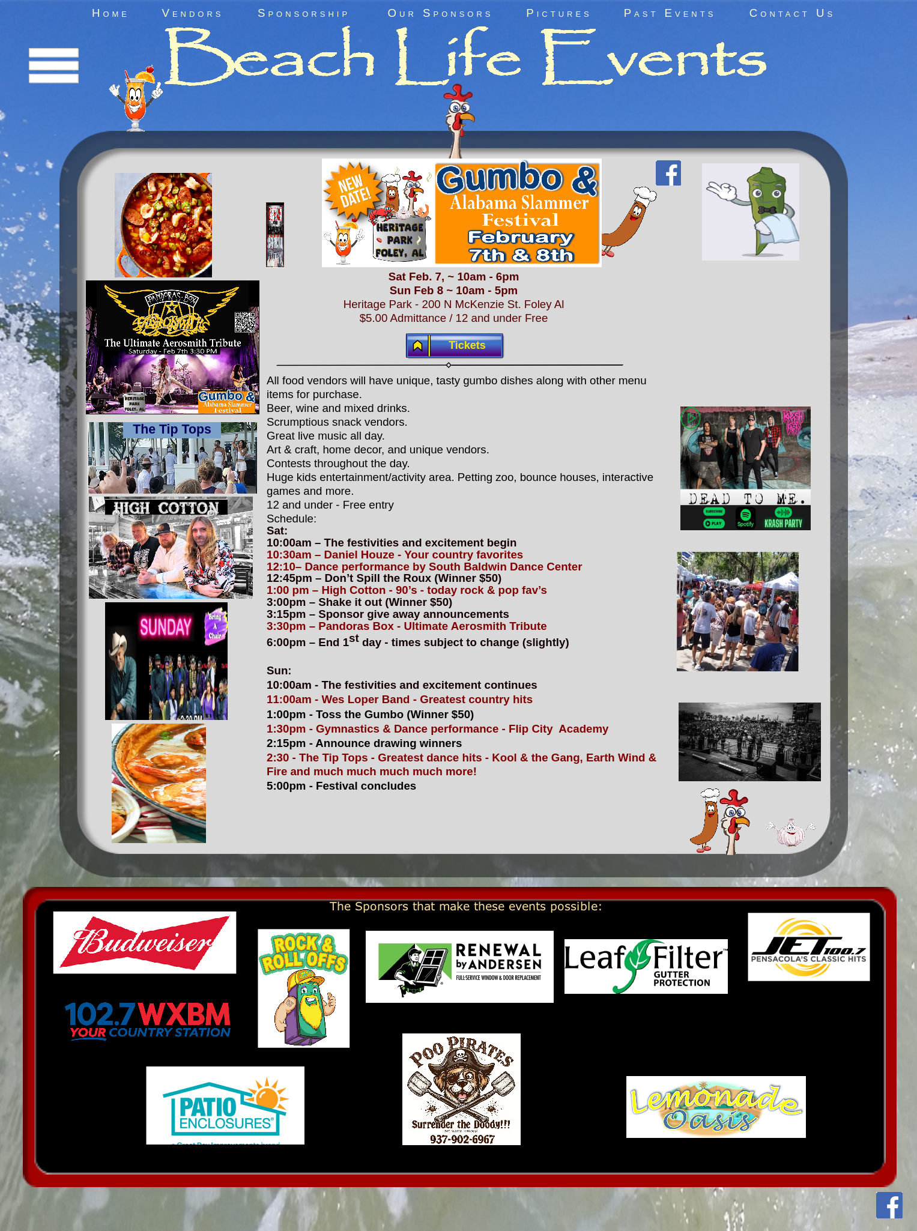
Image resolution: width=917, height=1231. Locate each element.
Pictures (559, 13)
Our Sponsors (441, 13)
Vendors (192, 13)
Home (111, 13)
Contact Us (792, 13)
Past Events (670, 13)
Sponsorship (304, 13)
